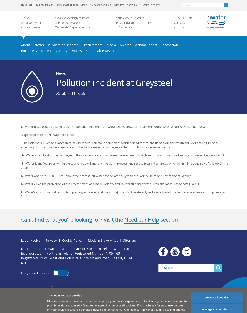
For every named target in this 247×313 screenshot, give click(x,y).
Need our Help (141, 219)
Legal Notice (30, 240)
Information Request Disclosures (107, 4)
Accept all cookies (217, 288)
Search (226, 5)
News (61, 73)
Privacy (51, 240)
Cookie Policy (72, 240)
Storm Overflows (151, 4)
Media (84, 4)
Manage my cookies (217, 300)
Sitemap (129, 240)
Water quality (133, 4)
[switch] (61, 273)
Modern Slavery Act (103, 240)
